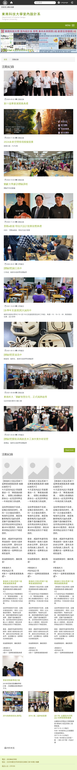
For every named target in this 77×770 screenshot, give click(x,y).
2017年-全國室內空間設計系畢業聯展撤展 (63, 717)
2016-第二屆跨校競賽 (38, 716)
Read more (69, 450)
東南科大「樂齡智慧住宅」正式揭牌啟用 (25, 396)
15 (32, 50)
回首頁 (3, 7)
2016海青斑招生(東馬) (12, 716)
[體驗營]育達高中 (13, 354)
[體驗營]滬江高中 (13, 268)
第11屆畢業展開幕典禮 (16, 103)
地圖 (37, 762)
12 (26, 50)
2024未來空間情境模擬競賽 (18, 141)
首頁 (5, 59)
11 (24, 50)
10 (22, 50)
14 (30, 50)
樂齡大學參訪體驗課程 (16, 184)
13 (28, 50)
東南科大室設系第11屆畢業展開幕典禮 (12, 582)
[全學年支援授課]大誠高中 (17, 310)
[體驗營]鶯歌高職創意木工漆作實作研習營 (26, 439)
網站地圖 (10, 7)
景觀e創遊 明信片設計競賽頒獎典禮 (23, 226)
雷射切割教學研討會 (11, 680)
